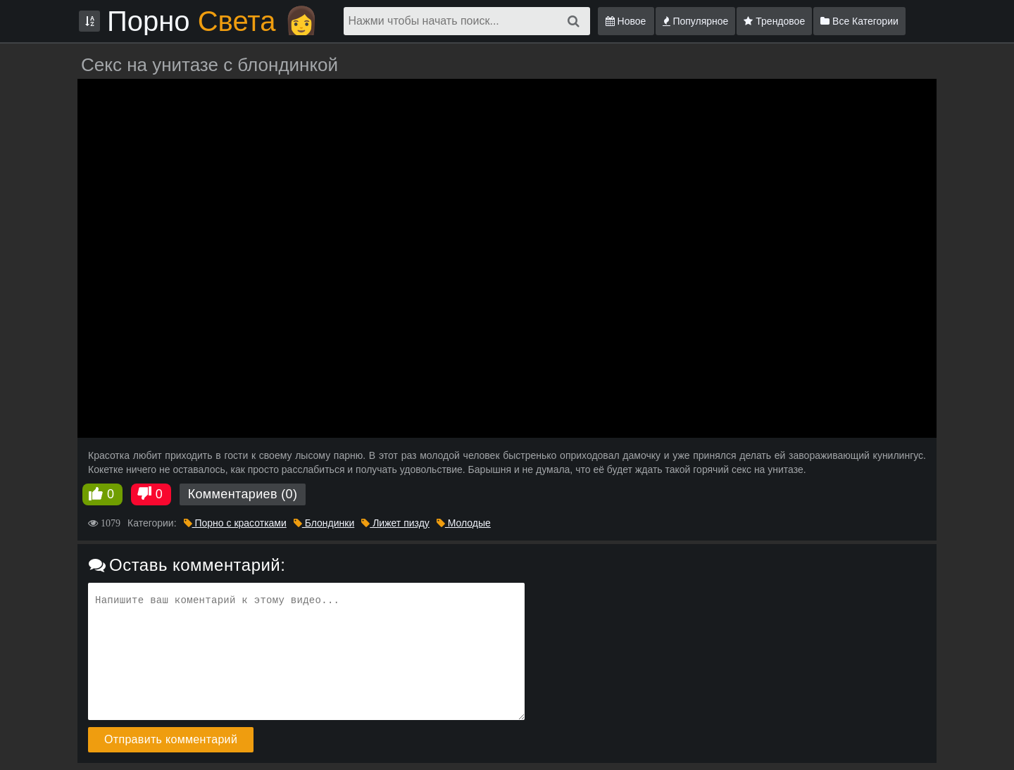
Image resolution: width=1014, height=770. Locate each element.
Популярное (696, 21)
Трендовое (774, 21)
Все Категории (859, 21)
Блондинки (324, 523)
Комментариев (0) (243, 494)
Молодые (464, 523)
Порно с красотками (235, 523)
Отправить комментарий (170, 739)
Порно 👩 (213, 21)
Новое (626, 21)
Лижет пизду (395, 523)
